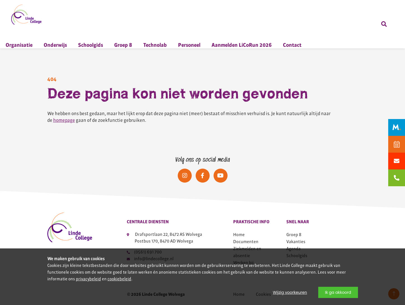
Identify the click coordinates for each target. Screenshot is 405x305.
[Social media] (185, 176)
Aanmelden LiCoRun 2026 (242, 45)
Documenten (245, 241)
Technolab (155, 45)
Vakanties (295, 241)
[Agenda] (396, 144)
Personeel (189, 45)
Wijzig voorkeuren (290, 292)
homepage (64, 120)
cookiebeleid (119, 278)
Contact (292, 45)
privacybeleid (88, 278)
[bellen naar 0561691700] (396, 177)
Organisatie (19, 45)
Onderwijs (55, 45)
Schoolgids (90, 45)
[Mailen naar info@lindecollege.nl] (396, 161)
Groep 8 (123, 45)
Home (239, 234)
